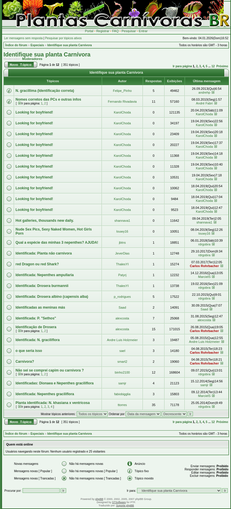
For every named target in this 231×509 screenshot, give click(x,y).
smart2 (122, 361)
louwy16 (122, 231)
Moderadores (32, 59)
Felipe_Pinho (122, 90)
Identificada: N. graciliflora (38, 340)
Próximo (222, 66)
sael (122, 350)
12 (213, 66)
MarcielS (204, 276)
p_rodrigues (122, 296)
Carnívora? (25, 362)
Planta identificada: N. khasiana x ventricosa (53, 403)
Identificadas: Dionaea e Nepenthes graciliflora (55, 383)
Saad (122, 307)
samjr (122, 383)
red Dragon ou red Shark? (37, 264)
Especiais (37, 45)
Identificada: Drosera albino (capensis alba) (52, 297)
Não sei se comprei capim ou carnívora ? (50, 370)
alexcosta (122, 318)
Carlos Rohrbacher (204, 266)
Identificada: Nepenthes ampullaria (45, 275)
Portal (89, 31)
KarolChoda (122, 112)
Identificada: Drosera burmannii (42, 286)
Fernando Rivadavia (122, 101)
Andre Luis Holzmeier (122, 340)
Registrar (102, 31)
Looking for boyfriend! (34, 112)
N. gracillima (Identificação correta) (45, 91)
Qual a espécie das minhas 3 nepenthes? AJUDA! (57, 242)
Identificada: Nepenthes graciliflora (45, 394)
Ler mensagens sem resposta (23, 38)
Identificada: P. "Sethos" (36, 318)
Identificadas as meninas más (40, 307)
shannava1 (122, 220)
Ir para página (182, 66)
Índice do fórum (16, 45)
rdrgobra (204, 244)
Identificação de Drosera (36, 327)
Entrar (143, 31)
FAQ (115, 31)
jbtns (122, 242)
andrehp (204, 92)
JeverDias (122, 253)
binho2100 (122, 372)
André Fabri (204, 103)
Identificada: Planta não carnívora (44, 253)
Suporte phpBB (125, 505)
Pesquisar (129, 31)
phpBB (99, 499)
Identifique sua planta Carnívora (69, 45)
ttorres (122, 405)
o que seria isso (29, 351)
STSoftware (119, 502)
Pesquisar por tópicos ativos (63, 38)
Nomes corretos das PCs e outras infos (48, 99)
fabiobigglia (122, 394)
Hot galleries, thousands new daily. (45, 221)
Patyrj (122, 275)
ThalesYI (122, 264)
